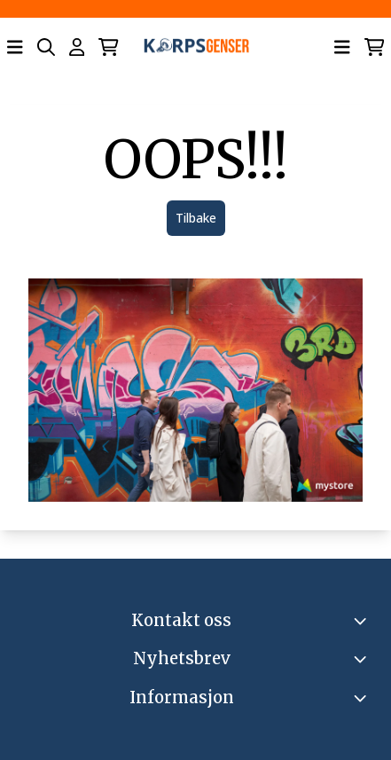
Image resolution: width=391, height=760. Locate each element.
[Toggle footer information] (362, 621)
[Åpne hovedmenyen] (15, 47)
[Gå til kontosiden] (77, 47)
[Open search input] (46, 47)
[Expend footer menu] (362, 698)
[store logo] (196, 47)
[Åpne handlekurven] (108, 47)
